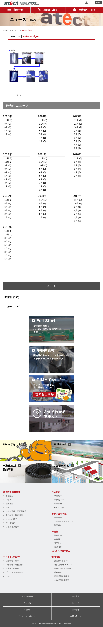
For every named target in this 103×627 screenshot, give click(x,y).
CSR (8, 576)
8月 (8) (7, 203)
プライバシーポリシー (27, 616)
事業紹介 (9, 496)
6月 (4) (7, 172)
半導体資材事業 (59, 514)
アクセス (27, 603)
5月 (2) (42, 214)
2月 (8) (7, 214)
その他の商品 (11, 519)
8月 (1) (77, 207)
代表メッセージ (12, 568)
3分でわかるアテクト (63, 565)
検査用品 (9, 503)
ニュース (75, 603)
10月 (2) (8, 162)
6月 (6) (7, 127)
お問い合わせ (75, 616)
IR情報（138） (12, 297)
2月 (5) (42, 141)
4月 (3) (77, 172)
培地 (8, 507)
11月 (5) (8, 158)
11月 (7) (43, 162)
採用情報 (56, 557)
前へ (18, 95)
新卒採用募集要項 (61, 576)
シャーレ (9, 500)
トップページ (27, 596)
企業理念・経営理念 (14, 565)
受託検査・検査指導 (14, 515)
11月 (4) (43, 124)
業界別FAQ (59, 500)
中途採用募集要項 (61, 580)
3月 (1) (42, 183)
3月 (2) (7, 183)
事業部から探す (84, 9)
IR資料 (57, 539)
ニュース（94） (13, 306)
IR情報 (55, 532)
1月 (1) (42, 190)
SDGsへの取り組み (61, 551)
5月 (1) (77, 210)
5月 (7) (42, 176)
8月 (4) (77, 162)
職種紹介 (58, 572)
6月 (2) (77, 138)
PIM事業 (56, 492)
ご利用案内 (10, 523)
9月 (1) (77, 131)
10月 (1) (78, 127)
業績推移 (58, 535)
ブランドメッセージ (14, 572)
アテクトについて (11, 557)
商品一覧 (15, 9)
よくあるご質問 (12, 527)
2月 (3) (7, 255)
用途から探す (48, 9)
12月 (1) (43, 120)
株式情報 (58, 547)
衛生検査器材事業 (11, 492)
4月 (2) (77, 145)
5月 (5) (7, 131)
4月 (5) (42, 179)
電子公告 (58, 543)
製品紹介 (58, 525)
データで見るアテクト (63, 568)
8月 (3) (7, 124)
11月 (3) (78, 124)
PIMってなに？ (60, 507)
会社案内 (75, 596)
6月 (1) (7, 207)
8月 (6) (77, 134)
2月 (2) (77, 217)
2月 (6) (7, 186)
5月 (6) (77, 141)
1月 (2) (77, 221)
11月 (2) (8, 120)
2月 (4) (7, 134)
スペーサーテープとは (63, 521)
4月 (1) (42, 138)
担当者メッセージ (61, 561)
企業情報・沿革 (12, 561)
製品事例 (58, 503)
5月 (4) (42, 134)
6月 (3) (42, 131)
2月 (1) (42, 217)
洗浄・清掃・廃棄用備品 (16, 511)
